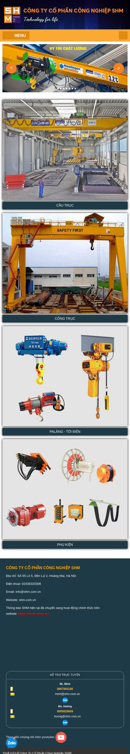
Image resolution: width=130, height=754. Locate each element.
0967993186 (65, 689)
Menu (20, 35)
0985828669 (65, 711)
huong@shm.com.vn (67, 716)
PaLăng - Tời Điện (65, 432)
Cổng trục (65, 318)
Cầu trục (65, 205)
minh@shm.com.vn (67, 694)
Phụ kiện (65, 545)
